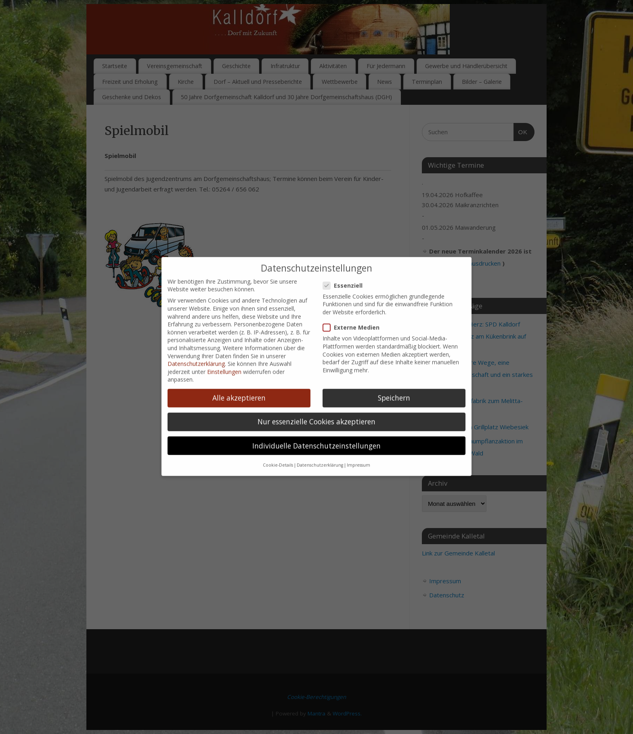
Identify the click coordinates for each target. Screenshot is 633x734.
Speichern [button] (394, 384)
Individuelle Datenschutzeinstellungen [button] (316, 431)
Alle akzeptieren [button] (239, 384)
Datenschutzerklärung (196, 349)
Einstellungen (224, 357)
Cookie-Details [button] (278, 451)
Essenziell (346, 271)
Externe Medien (354, 313)
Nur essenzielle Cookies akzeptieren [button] (316, 407)
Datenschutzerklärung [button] (320, 451)
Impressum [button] (358, 451)
